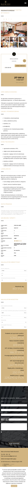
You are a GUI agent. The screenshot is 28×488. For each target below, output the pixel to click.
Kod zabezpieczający (5, 417)
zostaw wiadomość (20, 65)
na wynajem (9, 464)
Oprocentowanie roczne (8, 278)
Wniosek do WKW (5, 315)
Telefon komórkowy (5, 412)
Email (2, 407)
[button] (3, 29)
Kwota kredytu (5, 268)
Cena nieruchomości (6, 305)
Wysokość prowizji (6, 325)
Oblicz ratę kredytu (20, 82)
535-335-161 (7, 67)
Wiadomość (3, 422)
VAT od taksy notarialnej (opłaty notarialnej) (13, 310)
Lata (2, 273)
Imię (2, 403)
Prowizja (3, 320)
